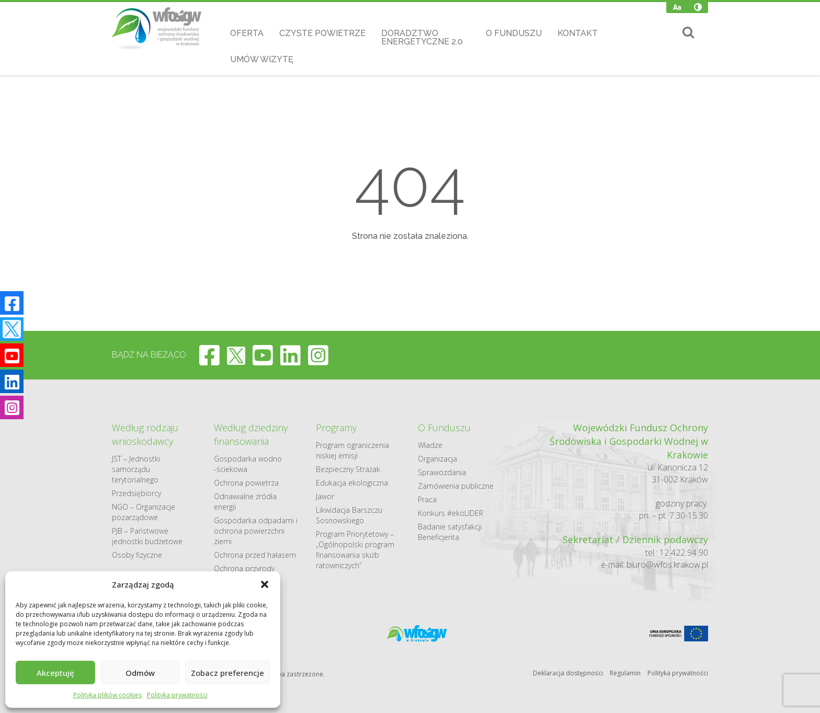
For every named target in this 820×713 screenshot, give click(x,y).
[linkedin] (290, 355)
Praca (427, 499)
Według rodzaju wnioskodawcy (145, 434)
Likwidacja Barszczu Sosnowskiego (349, 515)
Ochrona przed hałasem (255, 555)
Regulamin (625, 673)
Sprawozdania (442, 472)
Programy (336, 427)
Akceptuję (55, 673)
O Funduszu (514, 33)
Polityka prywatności (177, 695)
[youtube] (263, 355)
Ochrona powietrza (246, 483)
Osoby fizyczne (137, 555)
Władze (430, 445)
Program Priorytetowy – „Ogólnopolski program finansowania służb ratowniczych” (355, 549)
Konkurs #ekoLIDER (450, 513)
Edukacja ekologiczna (352, 483)
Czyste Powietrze (322, 33)
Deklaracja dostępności (568, 673)
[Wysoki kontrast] (697, 7)
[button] (264, 584)
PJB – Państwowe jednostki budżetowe (147, 536)
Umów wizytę (261, 59)
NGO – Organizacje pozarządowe (143, 512)
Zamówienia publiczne (456, 486)
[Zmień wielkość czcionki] (676, 7)
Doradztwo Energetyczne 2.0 (422, 37)
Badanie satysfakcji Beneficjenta (450, 532)
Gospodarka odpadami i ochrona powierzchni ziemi (256, 530)
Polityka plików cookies (107, 695)
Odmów (140, 673)
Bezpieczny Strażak (348, 469)
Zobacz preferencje (227, 673)
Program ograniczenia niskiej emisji (352, 450)
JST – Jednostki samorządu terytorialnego (136, 469)
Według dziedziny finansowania (251, 434)
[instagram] (318, 355)
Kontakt (577, 33)
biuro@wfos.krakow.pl (667, 564)
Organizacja (437, 459)
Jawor (325, 496)
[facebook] (209, 355)
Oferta (247, 33)
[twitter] (236, 355)
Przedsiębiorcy (136, 493)
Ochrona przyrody (244, 568)
